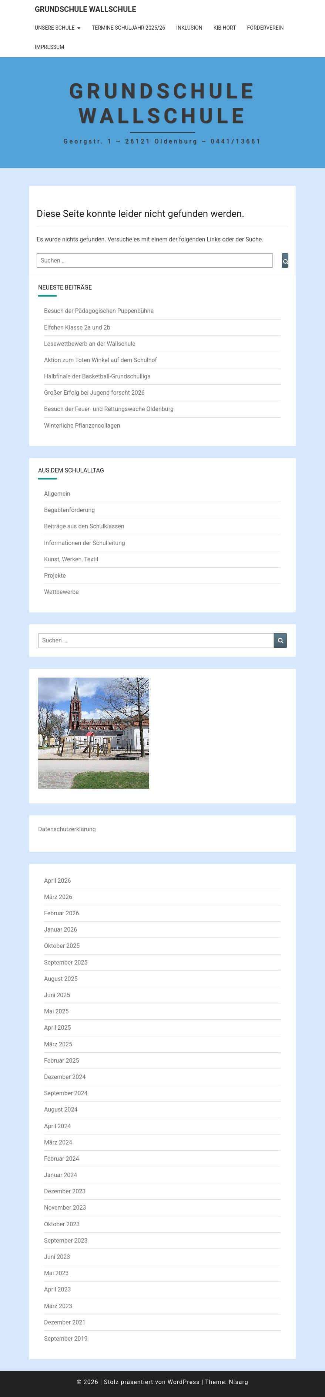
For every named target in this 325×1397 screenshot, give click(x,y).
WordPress (184, 1382)
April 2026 (57, 880)
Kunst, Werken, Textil (71, 559)
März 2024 (58, 1142)
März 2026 (58, 896)
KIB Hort (225, 28)
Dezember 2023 (65, 1191)
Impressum (49, 47)
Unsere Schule (54, 28)
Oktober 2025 (62, 945)
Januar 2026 (60, 929)
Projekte (55, 575)
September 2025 (66, 962)
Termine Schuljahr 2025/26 (128, 28)
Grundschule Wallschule (85, 9)
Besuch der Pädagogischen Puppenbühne (99, 310)
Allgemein (57, 493)
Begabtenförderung (69, 510)
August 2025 (60, 978)
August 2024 (60, 1109)
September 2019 (66, 1338)
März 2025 (58, 1044)
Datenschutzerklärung (67, 829)
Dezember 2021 (65, 1322)
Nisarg (238, 1382)
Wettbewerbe (61, 591)
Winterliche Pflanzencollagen (82, 425)
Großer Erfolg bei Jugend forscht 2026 (94, 392)
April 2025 (57, 1027)
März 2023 (58, 1306)
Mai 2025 (56, 1011)
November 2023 (65, 1207)
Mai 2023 (56, 1273)
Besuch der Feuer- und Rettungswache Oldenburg (109, 408)
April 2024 (57, 1126)
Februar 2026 (61, 913)
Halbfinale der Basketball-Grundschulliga (97, 376)
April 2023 (57, 1289)
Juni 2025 (57, 995)
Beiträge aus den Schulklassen (84, 526)
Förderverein (265, 28)
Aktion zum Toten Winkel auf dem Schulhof (100, 360)
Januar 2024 (60, 1175)
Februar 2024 (61, 1158)
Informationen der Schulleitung (84, 543)
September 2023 (66, 1240)
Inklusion (189, 28)
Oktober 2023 (62, 1224)
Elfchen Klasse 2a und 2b (77, 327)
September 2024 (66, 1093)
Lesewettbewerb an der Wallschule (89, 343)
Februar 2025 (61, 1060)
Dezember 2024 (65, 1076)
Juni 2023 (57, 1256)
